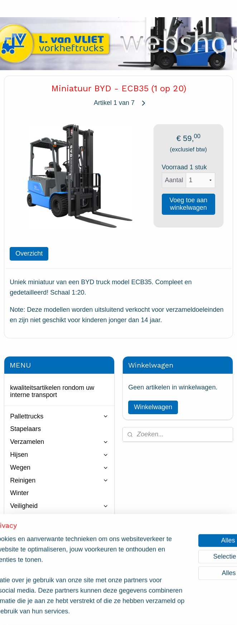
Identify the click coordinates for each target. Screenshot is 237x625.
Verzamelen (59, 441)
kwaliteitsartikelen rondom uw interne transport (52, 391)
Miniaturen (25, 544)
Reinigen (59, 480)
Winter (19, 492)
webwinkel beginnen (126, 612)
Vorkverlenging (59, 518)
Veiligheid (59, 505)
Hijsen (59, 454)
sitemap (90, 612)
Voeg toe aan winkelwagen (188, 204)
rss (103, 612)
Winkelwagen (153, 407)
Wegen (59, 467)
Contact (21, 578)
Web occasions (59, 557)
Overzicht (29, 253)
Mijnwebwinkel (182, 612)
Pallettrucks (59, 416)
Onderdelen (59, 531)
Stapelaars (25, 428)
